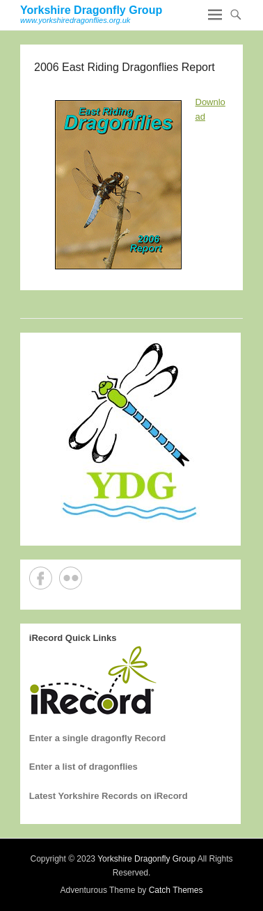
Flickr (70, 578)
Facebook (40, 578)
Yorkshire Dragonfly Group (91, 10)
